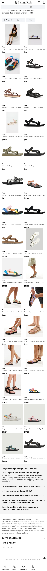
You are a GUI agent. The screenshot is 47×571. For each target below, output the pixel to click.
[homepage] (23, 2)
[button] (39, 2)
